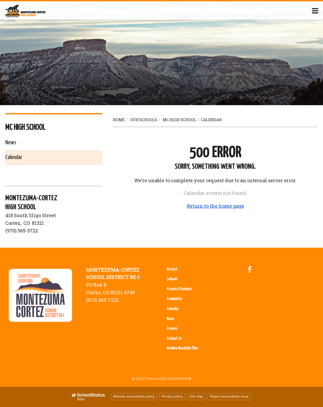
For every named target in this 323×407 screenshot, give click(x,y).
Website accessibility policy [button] (134, 396)
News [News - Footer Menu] (170, 319)
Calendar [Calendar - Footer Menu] (173, 309)
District (172, 269)
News (10, 143)
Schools (172, 279)
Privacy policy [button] (172, 396)
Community (174, 299)
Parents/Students (179, 289)
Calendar (13, 157)
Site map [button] (196, 396)
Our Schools (143, 119)
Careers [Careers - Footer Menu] (172, 328)
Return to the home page (215, 206)
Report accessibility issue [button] (229, 396)
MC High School (179, 119)
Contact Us (174, 338)
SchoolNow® (179, 378)
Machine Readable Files (182, 348)
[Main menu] (315, 10)
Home (119, 119)
